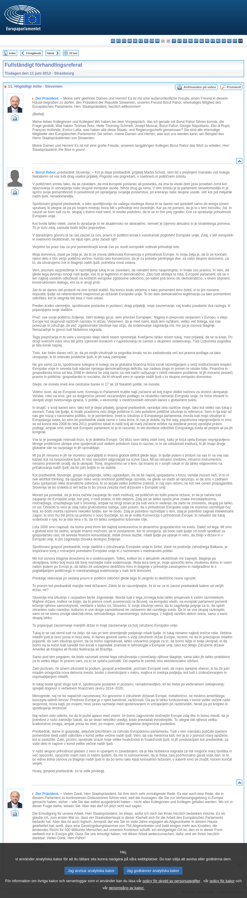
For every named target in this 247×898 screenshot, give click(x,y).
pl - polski (207, 41)
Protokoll (234, 87)
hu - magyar (190, 41)
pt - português (213, 41)
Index (12, 53)
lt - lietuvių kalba (185, 41)
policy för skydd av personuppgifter (171, 887)
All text (73, 53)
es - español (118, 41)
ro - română (218, 41)
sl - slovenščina (229, 41)
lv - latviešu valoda (179, 41)
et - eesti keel (141, 41)
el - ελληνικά (146, 41)
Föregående (33, 53)
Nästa (50, 53)
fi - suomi (235, 41)
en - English (152, 41)
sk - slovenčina (224, 41)
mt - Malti (196, 41)
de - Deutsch (135, 41)
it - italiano (174, 41)
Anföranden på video (199, 87)
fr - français (157, 41)
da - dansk (129, 41)
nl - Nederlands (201, 41)
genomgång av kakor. (126, 894)
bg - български (113, 41)
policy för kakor (222, 887)
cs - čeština (124, 41)
